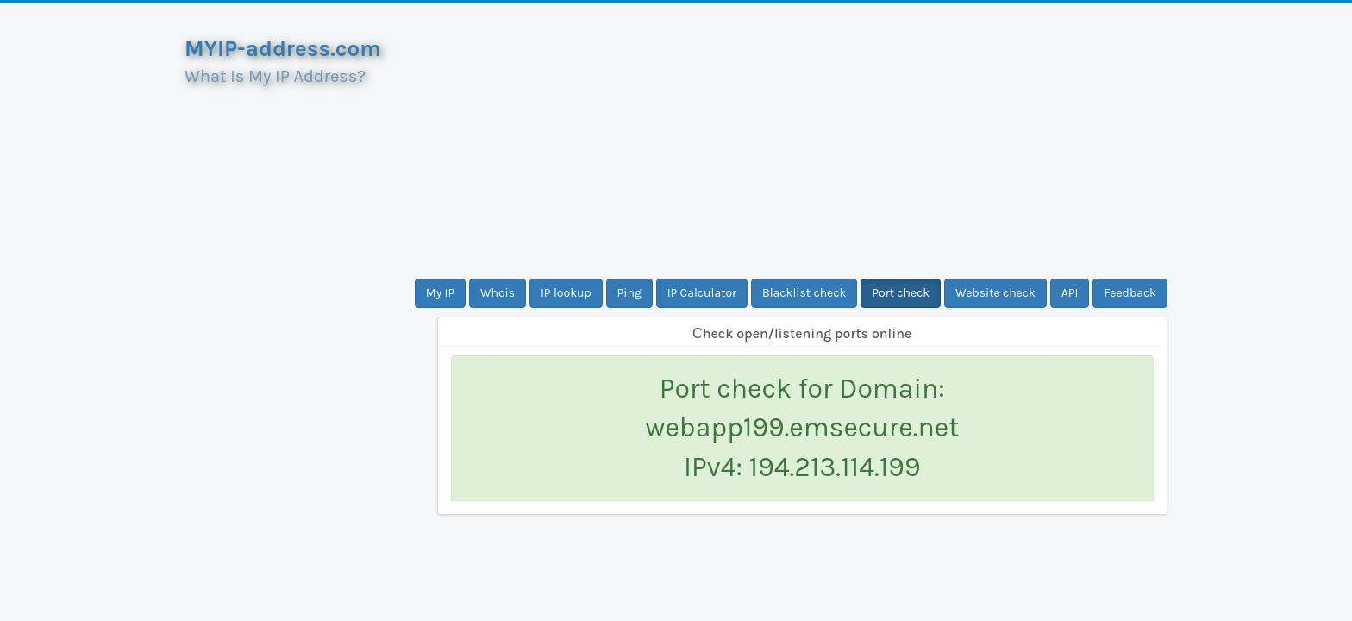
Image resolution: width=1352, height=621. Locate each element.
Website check (995, 292)
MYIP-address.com (283, 48)
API (1070, 292)
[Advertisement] (802, 140)
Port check (901, 292)
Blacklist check (804, 292)
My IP (440, 292)
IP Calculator (702, 292)
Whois (497, 292)
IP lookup (566, 292)
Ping (629, 292)
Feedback (1130, 292)
